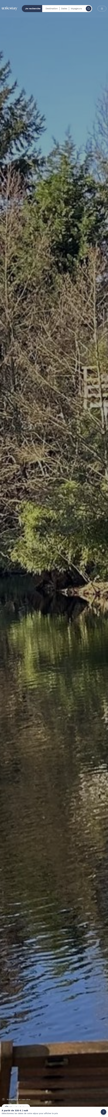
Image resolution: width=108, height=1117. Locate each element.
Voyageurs (76, 8)
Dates (64, 8)
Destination (52, 8)
